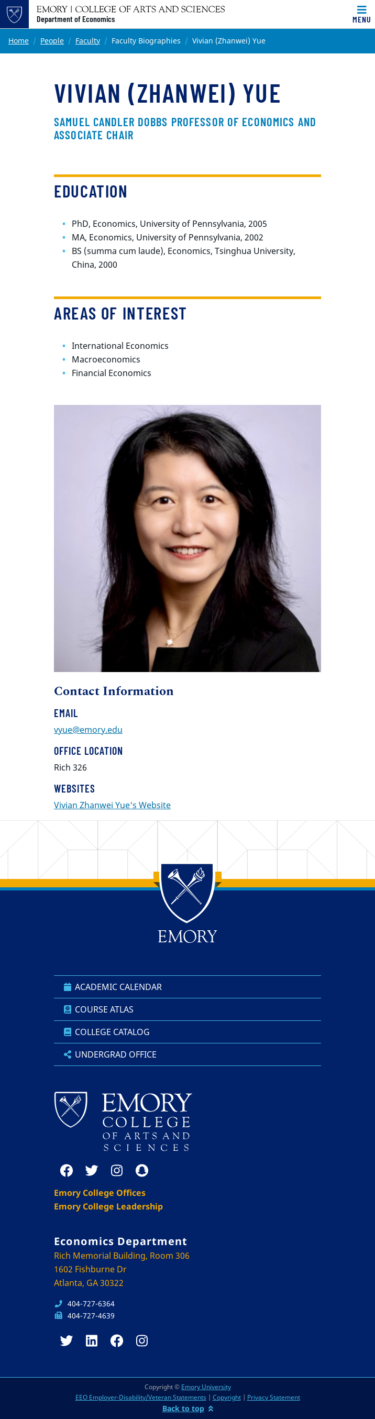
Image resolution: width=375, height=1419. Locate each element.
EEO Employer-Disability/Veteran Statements (140, 1397)
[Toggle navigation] (362, 14)
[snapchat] (142, 1171)
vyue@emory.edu (88, 729)
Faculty (87, 41)
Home (18, 41)
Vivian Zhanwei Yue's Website (112, 805)
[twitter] (91, 1171)
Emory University (206, 1386)
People (52, 41)
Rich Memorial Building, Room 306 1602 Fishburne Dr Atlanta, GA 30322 (122, 1269)
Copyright (227, 1397)
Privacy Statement (273, 1397)
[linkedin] (91, 1341)
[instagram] (116, 1171)
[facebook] (66, 1171)
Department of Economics (76, 19)
